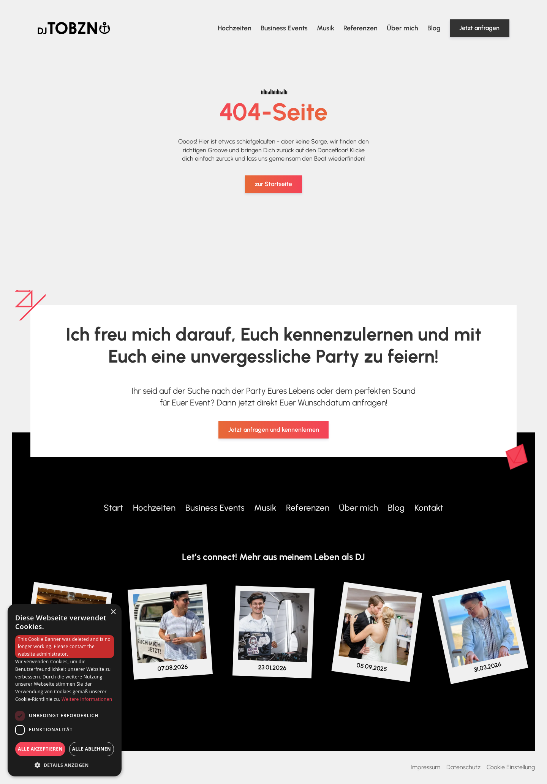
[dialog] (65, 690)
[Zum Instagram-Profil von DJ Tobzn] (170, 626)
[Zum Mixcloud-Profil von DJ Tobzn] (292, 704)
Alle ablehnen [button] (91, 749)
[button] (64, 765)
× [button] (113, 612)
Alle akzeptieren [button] (40, 749)
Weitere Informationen (87, 699)
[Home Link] (74, 28)
